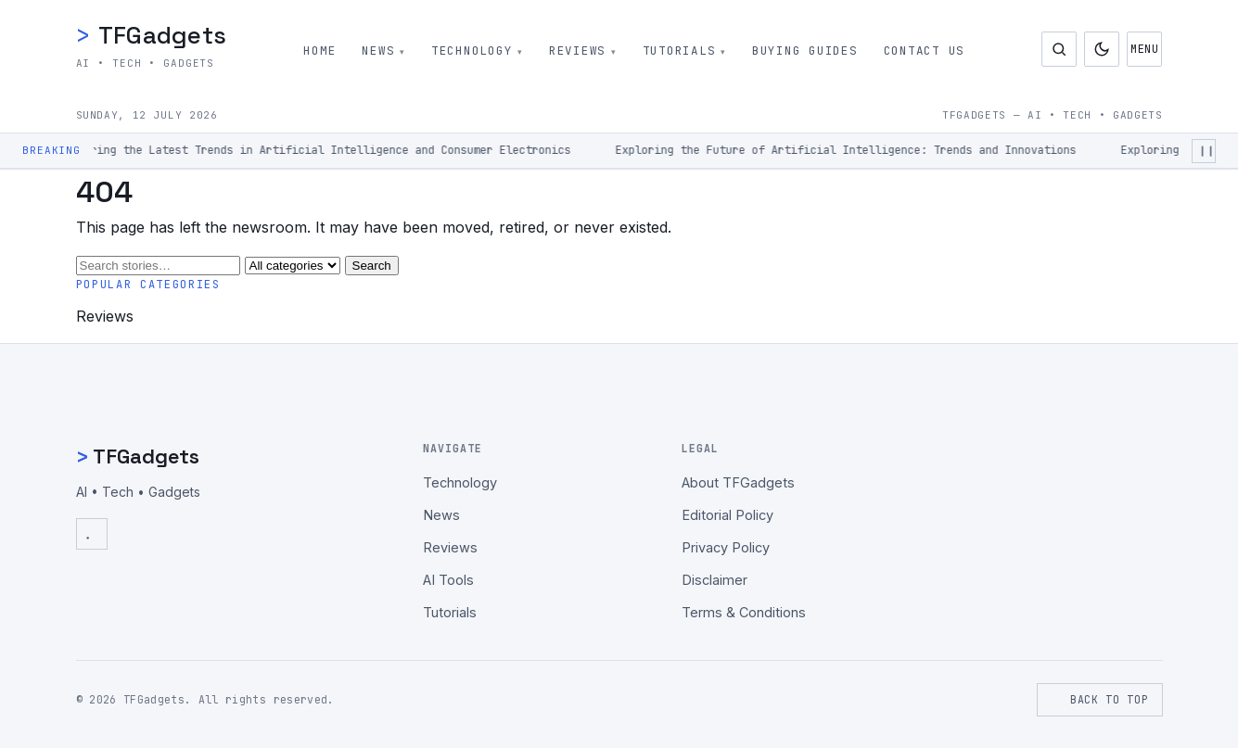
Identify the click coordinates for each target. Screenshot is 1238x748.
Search (371, 266)
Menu (1145, 49)
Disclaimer (714, 580)
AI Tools (448, 580)
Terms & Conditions (744, 612)
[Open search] (1059, 49)
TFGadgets (151, 35)
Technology (472, 50)
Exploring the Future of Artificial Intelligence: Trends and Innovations (849, 150)
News (378, 50)
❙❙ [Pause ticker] (1206, 150)
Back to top (1100, 699)
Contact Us (924, 50)
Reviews (577, 50)
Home (319, 50)
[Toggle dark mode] (1101, 49)
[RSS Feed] (92, 534)
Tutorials (679, 50)
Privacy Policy (726, 547)
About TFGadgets (738, 482)
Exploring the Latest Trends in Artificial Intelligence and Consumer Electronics (318, 150)
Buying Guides (806, 50)
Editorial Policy (727, 515)
